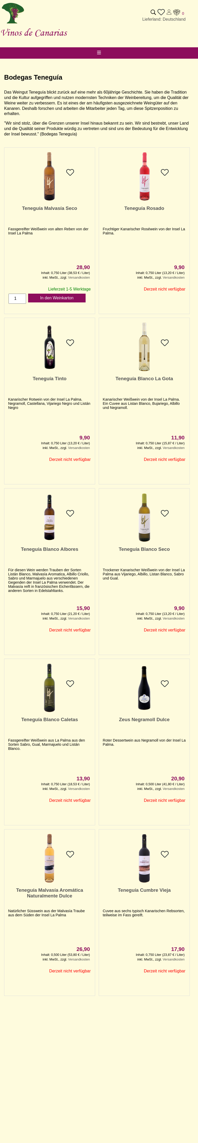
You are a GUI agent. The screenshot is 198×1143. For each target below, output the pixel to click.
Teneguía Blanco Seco (144, 549)
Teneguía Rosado (144, 208)
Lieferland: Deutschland (164, 19)
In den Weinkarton (57, 298)
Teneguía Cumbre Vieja (144, 890)
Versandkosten (79, 277)
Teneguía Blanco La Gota (144, 378)
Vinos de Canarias (33, 32)
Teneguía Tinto (50, 378)
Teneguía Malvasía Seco (49, 208)
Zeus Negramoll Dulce (144, 719)
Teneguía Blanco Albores (49, 549)
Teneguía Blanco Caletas (49, 719)
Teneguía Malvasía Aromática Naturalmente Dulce (49, 892)
